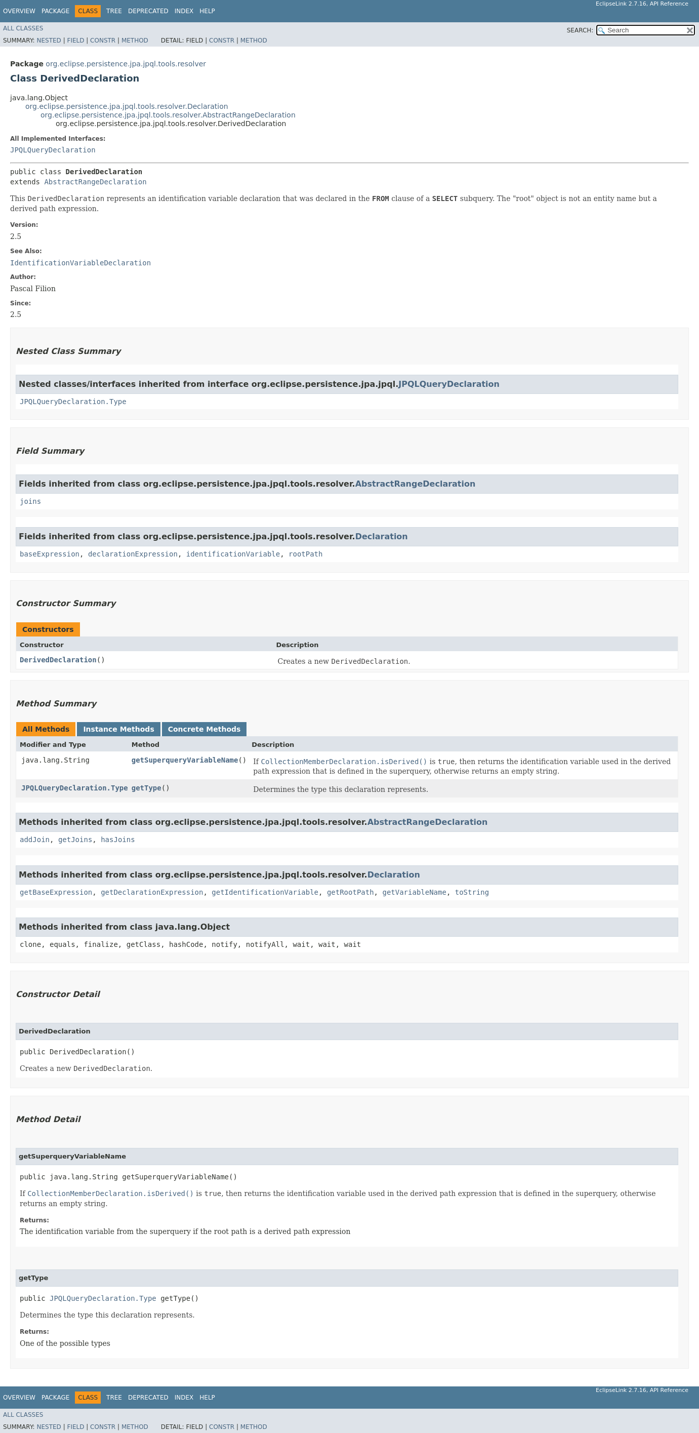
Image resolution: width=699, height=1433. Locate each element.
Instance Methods (118, 729)
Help (207, 11)
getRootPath (350, 892)
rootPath (305, 554)
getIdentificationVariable (265, 892)
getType (146, 788)
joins (30, 501)
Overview (19, 11)
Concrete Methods (204, 729)
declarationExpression (133, 554)
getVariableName (414, 892)
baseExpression (49, 554)
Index (184, 11)
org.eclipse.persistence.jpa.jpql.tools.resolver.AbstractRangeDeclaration (168, 115)
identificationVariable (233, 554)
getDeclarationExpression (152, 892)
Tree (114, 11)
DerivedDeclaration (58, 660)
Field (75, 40)
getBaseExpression (56, 892)
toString (472, 892)
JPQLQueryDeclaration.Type (73, 401)
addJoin (35, 839)
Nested (48, 40)
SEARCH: (580, 30)
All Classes (23, 28)
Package (55, 11)
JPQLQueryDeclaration (53, 150)
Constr (102, 40)
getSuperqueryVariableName (185, 760)
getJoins (75, 839)
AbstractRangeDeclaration (95, 182)
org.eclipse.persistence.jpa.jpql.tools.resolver (126, 64)
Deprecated (148, 11)
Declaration (381, 536)
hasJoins (118, 839)
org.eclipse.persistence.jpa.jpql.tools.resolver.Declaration (126, 106)
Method (134, 40)
